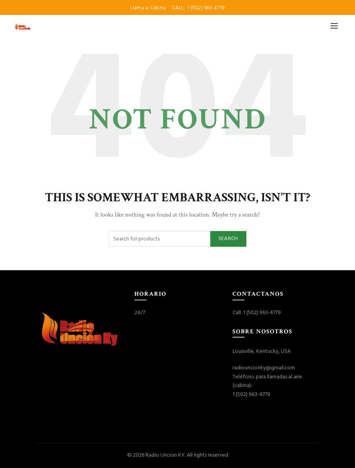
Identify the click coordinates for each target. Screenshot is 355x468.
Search (228, 238)
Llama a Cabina (148, 8)
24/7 (140, 312)
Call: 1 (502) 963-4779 (257, 312)
